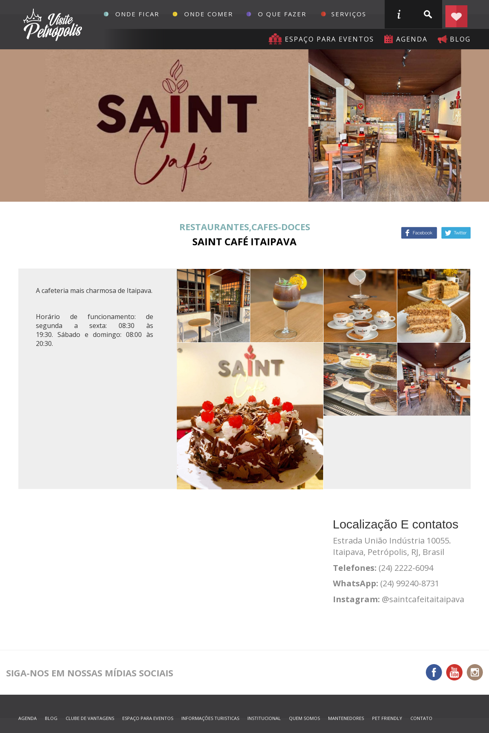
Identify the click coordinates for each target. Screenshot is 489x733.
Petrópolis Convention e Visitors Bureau (51, 24)
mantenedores (346, 718)
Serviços (348, 14)
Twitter (456, 233)
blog (460, 39)
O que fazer (282, 14)
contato (421, 718)
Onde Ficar (137, 14)
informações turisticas (398, 14)
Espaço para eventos (329, 39)
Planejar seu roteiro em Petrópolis (456, 14)
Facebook (419, 233)
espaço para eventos (147, 718)
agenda (411, 39)
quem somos (304, 718)
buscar (427, 14)
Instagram (475, 672)
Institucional (264, 718)
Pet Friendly (387, 718)
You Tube (454, 672)
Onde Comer (208, 14)
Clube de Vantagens (90, 718)
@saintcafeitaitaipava (423, 599)
